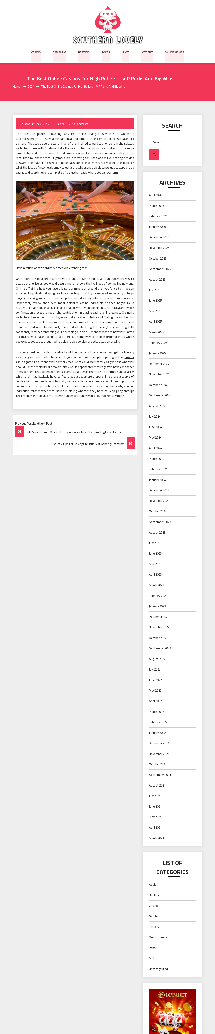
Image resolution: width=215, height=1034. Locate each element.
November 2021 (159, 754)
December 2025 (159, 237)
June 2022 (155, 680)
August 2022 (157, 659)
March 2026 (156, 205)
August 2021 (157, 785)
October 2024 (158, 385)
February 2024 (158, 469)
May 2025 (155, 311)
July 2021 (155, 796)
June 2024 (155, 427)
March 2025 (156, 332)
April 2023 (155, 574)
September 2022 (160, 648)
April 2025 (155, 321)
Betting (84, 52)
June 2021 (155, 806)
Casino (36, 52)
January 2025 (157, 353)
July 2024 (155, 416)
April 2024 (155, 448)
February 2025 (158, 343)
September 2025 (160, 269)
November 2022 (159, 627)
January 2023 (157, 606)
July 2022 (155, 669)
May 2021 (155, 817)
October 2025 (158, 258)
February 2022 (158, 722)
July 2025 (155, 290)
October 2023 (158, 511)
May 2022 (155, 690)
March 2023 (156, 585)
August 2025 (157, 279)
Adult (152, 884)
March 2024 (156, 458)
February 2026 (158, 216)
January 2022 (157, 732)
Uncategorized (158, 969)
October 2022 (158, 638)
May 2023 (155, 564)
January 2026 (157, 227)
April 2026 (155, 195)
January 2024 (157, 479)
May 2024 (155, 437)
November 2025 (159, 248)
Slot (125, 52)
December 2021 (159, 743)
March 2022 (156, 711)
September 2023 (160, 522)
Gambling (59, 52)
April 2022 (155, 701)
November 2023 (159, 501)
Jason (27, 124)
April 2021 (155, 827)
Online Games (174, 52)
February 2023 (158, 595)
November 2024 (159, 374)
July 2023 (155, 543)
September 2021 (160, 775)
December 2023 (159, 490)
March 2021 (156, 838)
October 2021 (158, 764)
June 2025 (155, 300)
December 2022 (159, 617)
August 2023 (157, 532)
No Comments (80, 124)
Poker (106, 52)
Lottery (147, 52)
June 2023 (155, 553)
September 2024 (160, 395)
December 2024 (159, 364)
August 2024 (157, 406)
